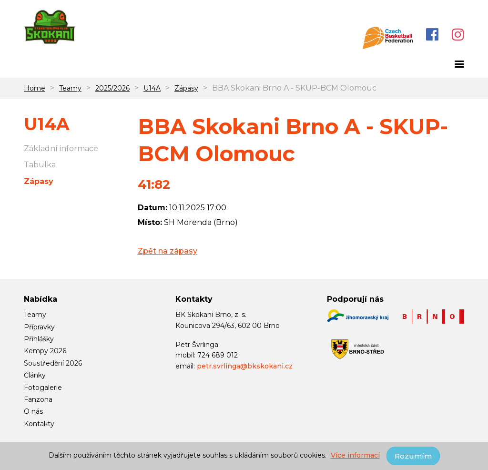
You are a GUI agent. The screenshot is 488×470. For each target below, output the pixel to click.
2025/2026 (112, 88)
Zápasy (186, 88)
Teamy (70, 88)
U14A (152, 88)
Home (34, 88)
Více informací (355, 455)
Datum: (152, 207)
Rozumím (413, 455)
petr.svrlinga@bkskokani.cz (245, 366)
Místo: (150, 222)
